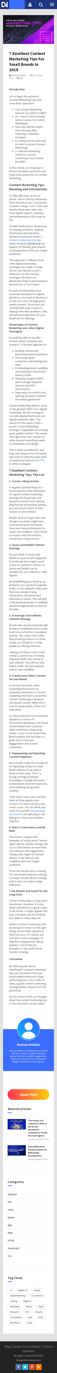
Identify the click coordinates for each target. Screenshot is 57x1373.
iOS (9, 1202)
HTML (11, 1240)
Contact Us (18, 1346)
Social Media (16, 1317)
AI (11, 1290)
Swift (30, 1317)
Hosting (13, 1301)
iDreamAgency (38, 1061)
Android (12, 1194)
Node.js (29, 1306)
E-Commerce (37, 1295)
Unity (11, 1209)
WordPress (15, 1322)
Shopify (38, 1312)
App (20, 78)
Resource (14, 1312)
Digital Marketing (17, 1295)
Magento (27, 1301)
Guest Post (28, 1094)
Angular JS (23, 1290)
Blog (7, 1346)
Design (37, 1290)
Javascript (13, 1248)
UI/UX (40, 1317)
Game (11, 1217)
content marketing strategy (25, 240)
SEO (27, 1312)
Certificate (34, 1346)
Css (10, 1256)
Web (10, 1232)
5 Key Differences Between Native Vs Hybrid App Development (37, 1151)
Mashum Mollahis (17, 75)
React (41, 1306)
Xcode (29, 1322)
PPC (42, 460)
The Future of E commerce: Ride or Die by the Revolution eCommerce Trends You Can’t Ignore (37, 1128)
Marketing (14, 1306)
